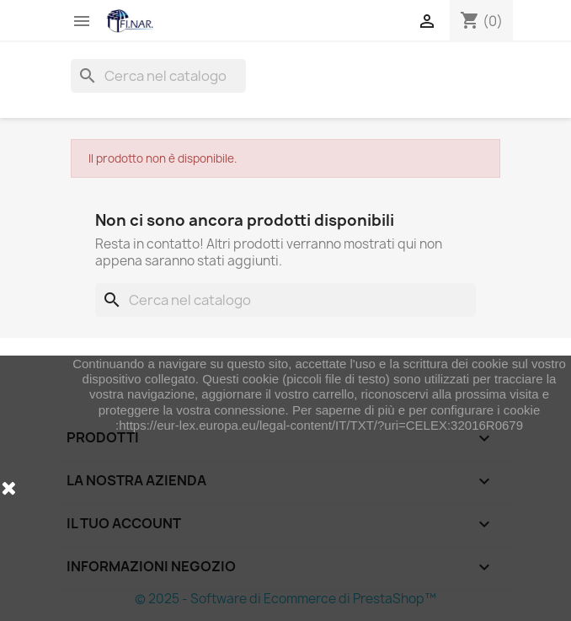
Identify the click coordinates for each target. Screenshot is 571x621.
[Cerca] (158, 76)
